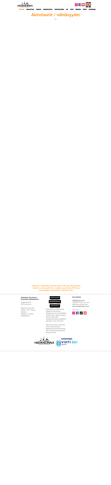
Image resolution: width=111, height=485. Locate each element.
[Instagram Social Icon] (73, 313)
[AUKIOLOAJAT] (55, 297)
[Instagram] (76, 4)
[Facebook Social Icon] (77, 313)
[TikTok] (81, 313)
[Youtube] (83, 4)
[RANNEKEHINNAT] (55, 301)
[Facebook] (79, 4)
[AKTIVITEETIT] (55, 305)
